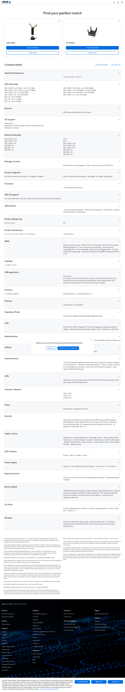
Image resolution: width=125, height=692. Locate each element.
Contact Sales (67, 617)
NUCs (3, 637)
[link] (32, 53)
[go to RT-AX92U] (92, 31)
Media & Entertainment (39, 634)
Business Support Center (101, 614)
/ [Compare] (23, 604)
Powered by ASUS (69, 630)
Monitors (4, 640)
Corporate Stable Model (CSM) (72, 627)
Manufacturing (37, 628)
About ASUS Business (8, 614)
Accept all (115, 682)
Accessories (5, 670)
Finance (35, 637)
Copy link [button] (115, 65)
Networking (5, 658)
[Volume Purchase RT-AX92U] (92, 48)
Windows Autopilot (100, 630)
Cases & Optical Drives (8, 661)
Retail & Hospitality (38, 622)
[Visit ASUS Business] (7, 604)
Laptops (4, 631)
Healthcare (36, 625)
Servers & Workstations (8, 646)
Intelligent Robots (6, 667)
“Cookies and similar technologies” (49, 689)
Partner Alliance (6, 624)
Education (35, 619)
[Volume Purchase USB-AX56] (32, 48)
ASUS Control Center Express (103, 627)
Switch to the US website (68, 348)
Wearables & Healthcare (8, 664)
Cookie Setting (82, 682)
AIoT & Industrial (6, 655)
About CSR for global (7, 617)
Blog (34, 659)
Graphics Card (6, 652)
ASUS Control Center (100, 624)
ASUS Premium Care (69, 624)
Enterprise (35, 617)
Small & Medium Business (40, 614)
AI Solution (36, 643)
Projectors (4, 643)
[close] (91, 340)
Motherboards (6, 649)
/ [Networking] (16, 604)
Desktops (4, 634)
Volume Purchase (69, 614)
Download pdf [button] (101, 65)
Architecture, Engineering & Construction (44, 631)
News (34, 662)
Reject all (99, 682)
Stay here (51, 348)
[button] (114, 2)
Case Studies (36, 657)
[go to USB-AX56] (33, 31)
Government (36, 640)
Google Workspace (38, 646)
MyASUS (97, 621)
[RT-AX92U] (92, 42)
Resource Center (37, 654)
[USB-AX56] (32, 42)
